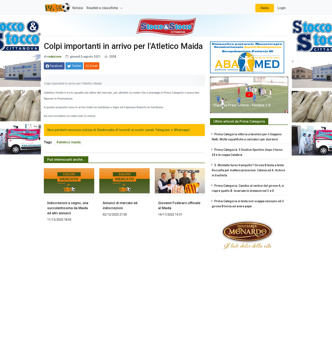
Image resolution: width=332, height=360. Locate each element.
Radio (264, 8)
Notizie (77, 8)
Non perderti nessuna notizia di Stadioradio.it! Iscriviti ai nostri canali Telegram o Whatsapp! (118, 130)
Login (281, 8)
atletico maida (70, 142)
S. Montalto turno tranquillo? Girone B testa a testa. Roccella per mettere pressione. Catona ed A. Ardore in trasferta (248, 170)
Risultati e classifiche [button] (102, 8)
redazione (54, 56)
